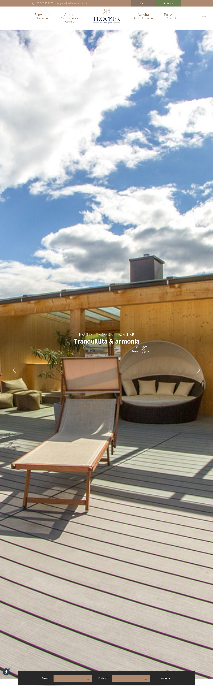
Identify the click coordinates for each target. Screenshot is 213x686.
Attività (143, 16)
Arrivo (44, 678)
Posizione (171, 16)
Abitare (69, 18)
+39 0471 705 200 (42, 3)
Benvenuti (42, 16)
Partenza (103, 678)
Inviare (165, 678)
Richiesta (168, 3)
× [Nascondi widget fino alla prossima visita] (8, 669)
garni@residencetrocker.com (72, 3)
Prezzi (143, 3)
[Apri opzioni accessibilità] (6, 671)
